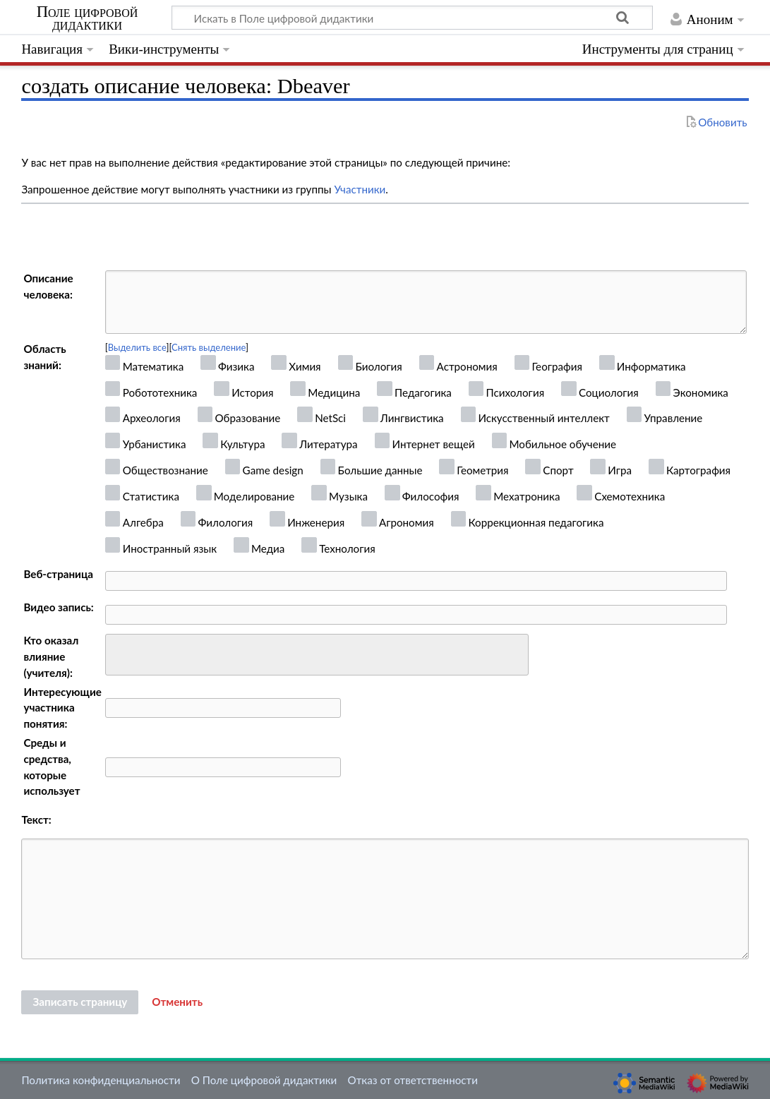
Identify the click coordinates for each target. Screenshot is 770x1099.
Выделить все (137, 347)
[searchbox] (119, 652)
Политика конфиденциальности (100, 1080)
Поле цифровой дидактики (87, 18)
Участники (359, 189)
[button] (177, 1002)
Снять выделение (209, 347)
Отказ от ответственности (413, 1080)
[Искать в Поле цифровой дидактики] (412, 17)
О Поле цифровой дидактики (264, 1080)
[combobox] (317, 655)
